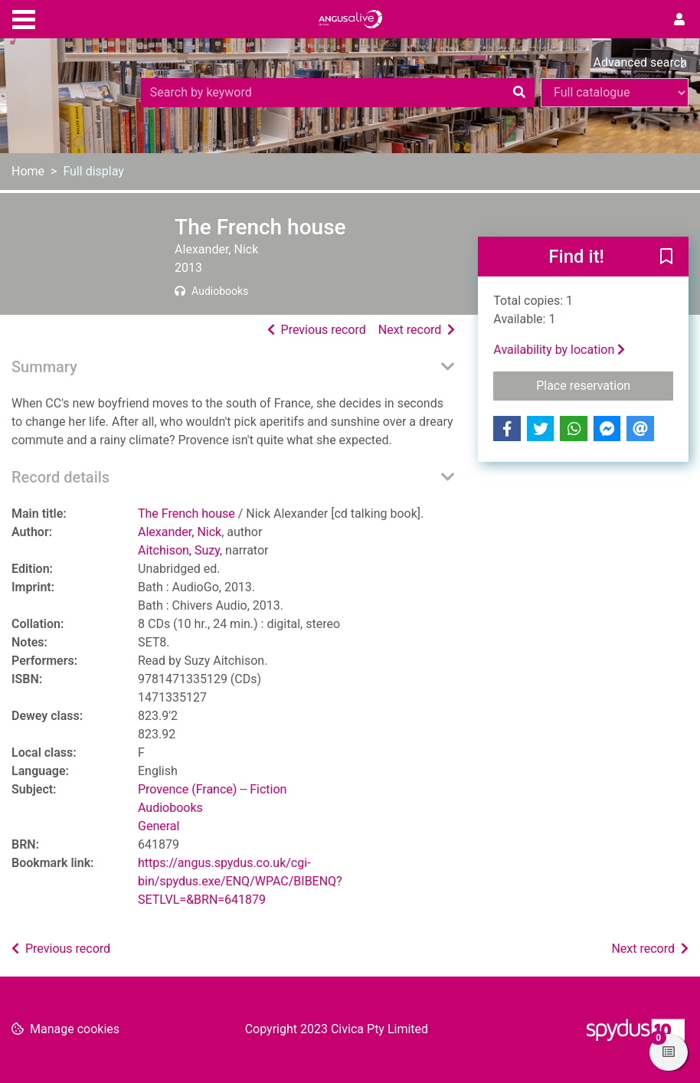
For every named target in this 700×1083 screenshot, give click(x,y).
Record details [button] (60, 477)
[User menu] (679, 20)
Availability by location (559, 349)
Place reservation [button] (604, 384)
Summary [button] (44, 367)
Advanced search (640, 62)
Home (27, 171)
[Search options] (615, 92)
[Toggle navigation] (23, 17)
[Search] (519, 92)
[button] (666, 257)
